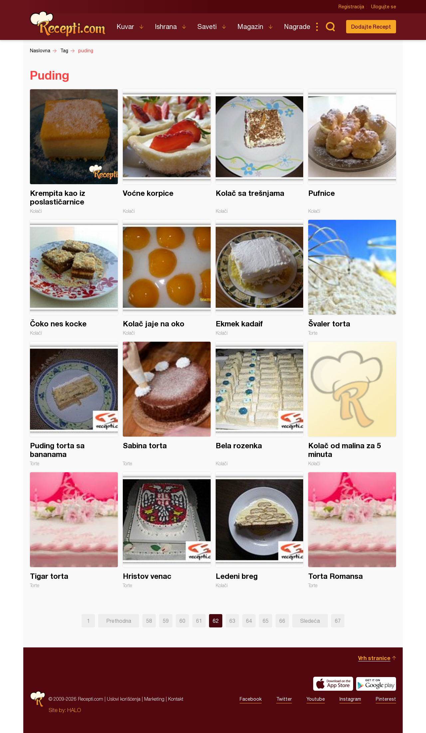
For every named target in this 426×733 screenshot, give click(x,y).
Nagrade (297, 26)
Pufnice (352, 151)
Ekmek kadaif (260, 278)
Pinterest (386, 699)
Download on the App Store (333, 684)
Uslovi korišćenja (123, 699)
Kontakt (175, 699)
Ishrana (166, 26)
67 (338, 621)
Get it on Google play (376, 684)
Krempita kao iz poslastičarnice (74, 151)
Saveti (207, 26)
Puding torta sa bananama (74, 404)
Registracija (351, 6)
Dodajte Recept (371, 26)
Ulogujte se (383, 6)
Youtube (316, 699)
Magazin (250, 26)
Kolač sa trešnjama (260, 151)
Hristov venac (167, 530)
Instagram (350, 699)
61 (199, 621)
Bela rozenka (260, 404)
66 (282, 621)
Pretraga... (330, 26)
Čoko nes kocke (74, 278)
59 (166, 621)
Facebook (251, 699)
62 (216, 621)
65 (266, 621)
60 (182, 621)
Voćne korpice (167, 151)
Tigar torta (74, 530)
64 (249, 621)
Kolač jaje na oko (167, 278)
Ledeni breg (260, 530)
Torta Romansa (352, 530)
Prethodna (118, 621)
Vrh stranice (374, 658)
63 (232, 621)
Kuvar (125, 26)
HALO (74, 710)
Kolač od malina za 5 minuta (352, 404)
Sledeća (310, 621)
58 (149, 621)
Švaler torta (352, 278)
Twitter (284, 699)
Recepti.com (68, 24)
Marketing (154, 699)
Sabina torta (167, 404)
